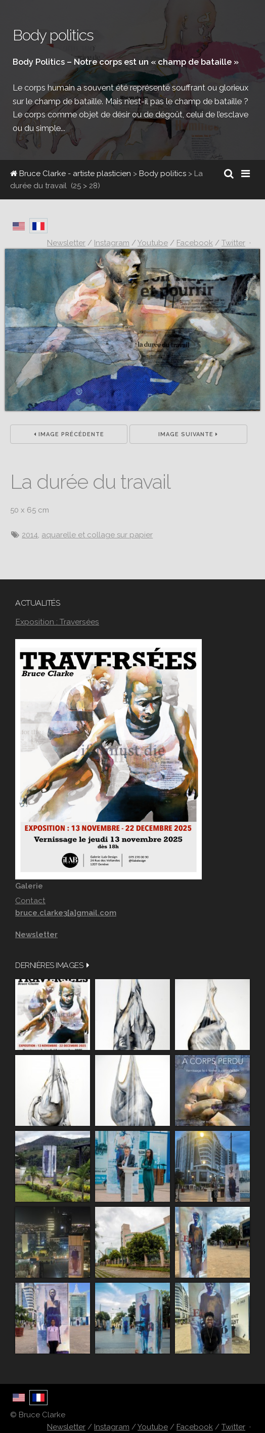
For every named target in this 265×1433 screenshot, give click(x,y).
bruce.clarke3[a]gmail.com (65, 912)
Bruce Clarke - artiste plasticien (70, 173)
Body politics (162, 173)
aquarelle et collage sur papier (97, 534)
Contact (30, 900)
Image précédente (69, 434)
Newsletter (66, 1426)
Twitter (233, 1426)
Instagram (111, 1426)
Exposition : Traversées (57, 621)
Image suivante (188, 434)
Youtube (153, 1426)
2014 (30, 534)
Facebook (194, 1426)
